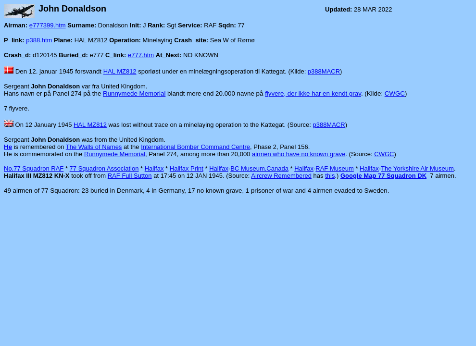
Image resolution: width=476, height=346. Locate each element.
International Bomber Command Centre (195, 146)
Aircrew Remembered (281, 175)
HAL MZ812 (120, 71)
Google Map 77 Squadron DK (383, 175)
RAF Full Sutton (130, 175)
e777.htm (141, 55)
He (8, 146)
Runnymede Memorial (134, 93)
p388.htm (39, 40)
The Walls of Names (94, 146)
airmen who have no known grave (298, 154)
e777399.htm (47, 25)
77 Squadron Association (104, 168)
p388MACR (324, 71)
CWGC (395, 93)
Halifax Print (186, 168)
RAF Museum (334, 168)
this (330, 175)
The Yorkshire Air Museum (417, 168)
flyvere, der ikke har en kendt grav (313, 93)
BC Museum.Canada (259, 168)
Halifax (154, 168)
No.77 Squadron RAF (33, 168)
